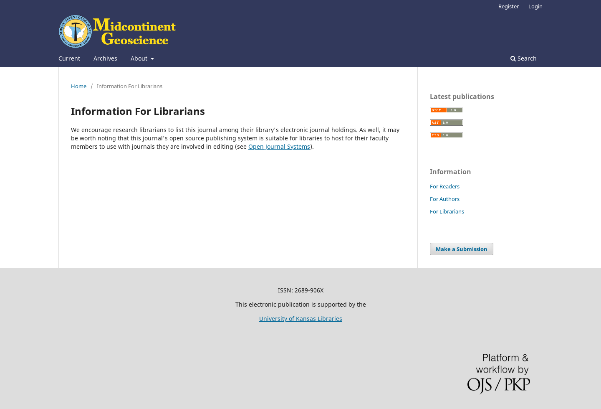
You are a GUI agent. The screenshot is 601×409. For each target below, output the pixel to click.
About (140, 58)
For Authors (445, 199)
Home (78, 86)
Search (523, 58)
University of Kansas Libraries (300, 319)
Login (535, 6)
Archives (105, 58)
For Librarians (447, 211)
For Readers (445, 186)
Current (69, 58)
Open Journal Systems (279, 146)
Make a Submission (461, 249)
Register (508, 6)
